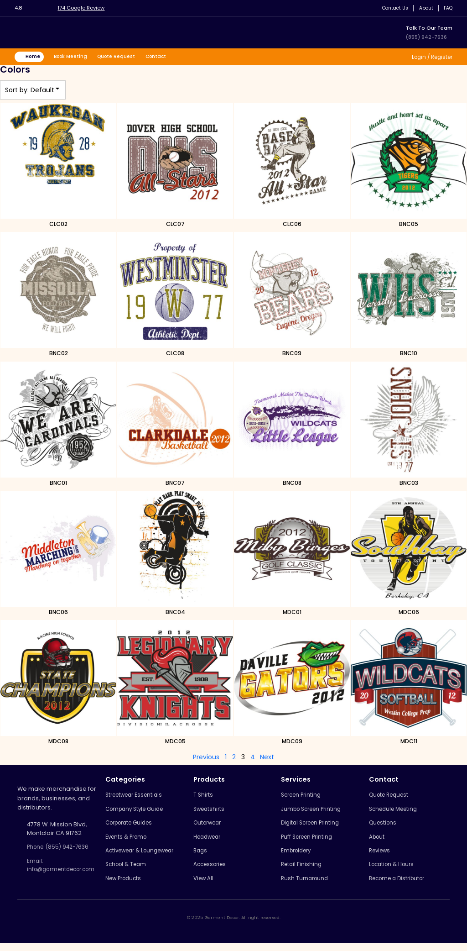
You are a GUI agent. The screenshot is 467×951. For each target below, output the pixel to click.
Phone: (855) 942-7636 (61, 848)
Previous (206, 758)
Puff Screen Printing (312, 841)
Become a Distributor (401, 886)
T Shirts (207, 797)
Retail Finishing (305, 871)
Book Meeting (75, 57)
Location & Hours (395, 871)
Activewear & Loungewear (150, 856)
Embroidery (301, 856)
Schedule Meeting (397, 811)
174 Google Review (84, 7)
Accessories (215, 871)
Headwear (213, 841)
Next (267, 758)
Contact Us (390, 8)
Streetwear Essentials (142, 797)
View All (208, 886)
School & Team (133, 871)
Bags (205, 856)
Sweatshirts (214, 811)
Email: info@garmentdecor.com (65, 868)
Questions (385, 826)
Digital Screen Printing (316, 826)
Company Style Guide (143, 811)
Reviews (382, 856)
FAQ (447, 8)
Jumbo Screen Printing (317, 811)
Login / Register (428, 57)
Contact (166, 57)
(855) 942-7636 (427, 37)
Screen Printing (306, 797)
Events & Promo (134, 841)
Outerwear (213, 826)
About (423, 8)
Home (35, 57)
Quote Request (124, 57)
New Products (131, 886)
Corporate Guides (138, 826)
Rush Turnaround (309, 886)
